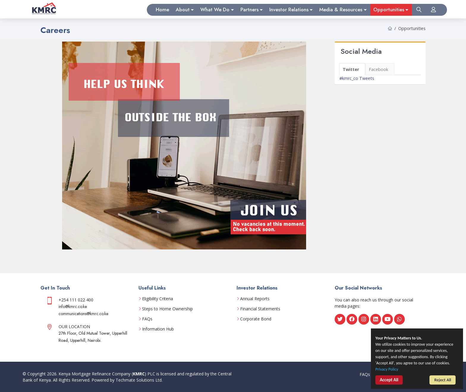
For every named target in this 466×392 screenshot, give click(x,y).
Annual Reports (255, 299)
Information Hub (158, 329)
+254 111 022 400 (76, 300)
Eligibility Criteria (157, 299)
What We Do (214, 9)
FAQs (147, 319)
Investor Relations (288, 9)
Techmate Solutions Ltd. (139, 380)
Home (162, 9)
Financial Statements (260, 309)
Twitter (351, 69)
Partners (249, 9)
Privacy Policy (387, 370)
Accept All (389, 381)
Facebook (378, 69)
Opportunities (388, 9)
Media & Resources (340, 9)
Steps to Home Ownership (167, 309)
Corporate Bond (255, 319)
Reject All (442, 380)
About (183, 9)
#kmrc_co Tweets (356, 78)
